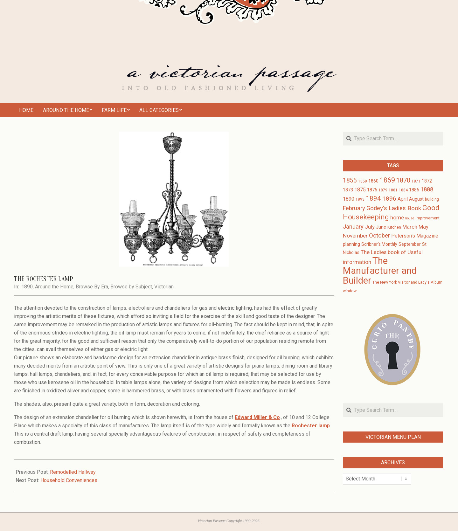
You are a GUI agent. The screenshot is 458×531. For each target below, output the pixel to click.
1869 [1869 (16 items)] (387, 180)
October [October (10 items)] (379, 235)
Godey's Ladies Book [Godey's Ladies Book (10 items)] (393, 208)
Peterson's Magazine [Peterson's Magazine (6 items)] (414, 236)
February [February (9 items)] (354, 208)
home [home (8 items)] (397, 217)
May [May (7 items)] (423, 227)
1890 (27, 287)
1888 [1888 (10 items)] (426, 189)
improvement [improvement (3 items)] (428, 218)
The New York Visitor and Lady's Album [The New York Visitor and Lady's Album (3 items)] (407, 282)
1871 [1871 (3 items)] (416, 181)
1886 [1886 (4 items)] (414, 189)
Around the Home (54, 287)
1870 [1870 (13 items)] (403, 180)
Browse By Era (92, 287)
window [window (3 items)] (350, 291)
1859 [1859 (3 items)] (362, 181)
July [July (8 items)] (370, 227)
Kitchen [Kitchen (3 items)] (394, 227)
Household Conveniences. (69, 480)
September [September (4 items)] (410, 244)
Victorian (164, 287)
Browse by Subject (131, 287)
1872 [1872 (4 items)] (427, 180)
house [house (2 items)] (409, 218)
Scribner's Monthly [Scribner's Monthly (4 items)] (379, 244)
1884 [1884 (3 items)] (403, 190)
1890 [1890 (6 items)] (348, 199)
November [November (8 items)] (355, 235)
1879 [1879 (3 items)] (382, 190)
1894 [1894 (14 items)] (373, 198)
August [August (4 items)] (416, 199)
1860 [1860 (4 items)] (373, 180)
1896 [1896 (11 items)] (389, 198)
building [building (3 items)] (432, 199)
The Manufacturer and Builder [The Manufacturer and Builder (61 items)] (380, 270)
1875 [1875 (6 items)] (360, 190)
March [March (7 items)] (409, 227)
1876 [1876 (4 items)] (372, 189)
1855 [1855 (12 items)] (350, 180)
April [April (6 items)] (403, 199)
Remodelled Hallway (73, 472)
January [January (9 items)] (353, 226)
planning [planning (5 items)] (351, 244)
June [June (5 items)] (381, 227)
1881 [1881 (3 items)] (393, 190)
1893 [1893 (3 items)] (360, 199)
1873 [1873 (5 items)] (348, 190)
